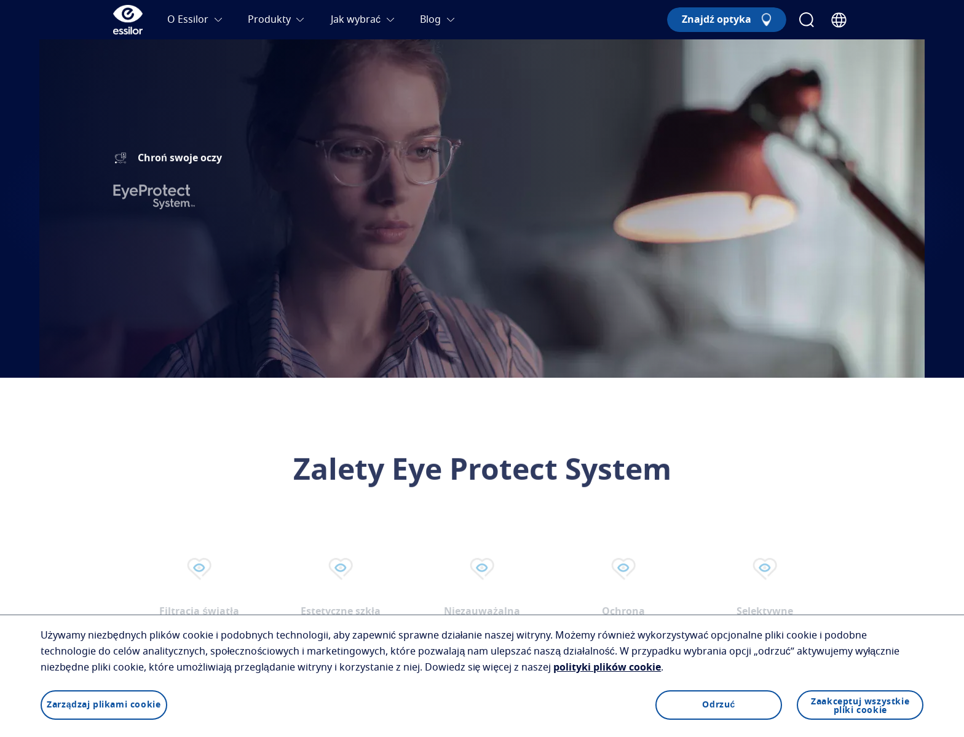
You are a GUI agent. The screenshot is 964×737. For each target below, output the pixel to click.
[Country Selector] (839, 20)
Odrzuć (718, 705)
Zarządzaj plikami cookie (103, 705)
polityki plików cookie (607, 667)
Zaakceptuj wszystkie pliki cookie (860, 706)
